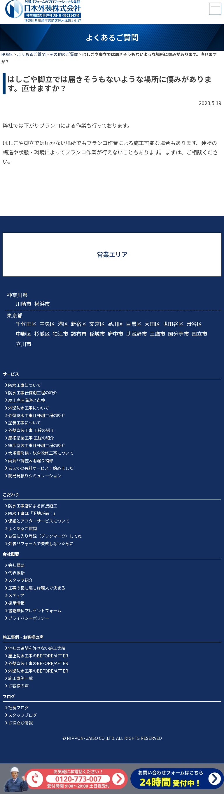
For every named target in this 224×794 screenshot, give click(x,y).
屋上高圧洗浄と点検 (26, 400)
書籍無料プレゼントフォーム (34, 610)
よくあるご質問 (31, 54)
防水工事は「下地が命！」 (32, 513)
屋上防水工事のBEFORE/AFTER (38, 655)
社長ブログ (18, 707)
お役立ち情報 (20, 722)
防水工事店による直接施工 (32, 505)
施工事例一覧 (20, 678)
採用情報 (16, 603)
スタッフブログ (22, 715)
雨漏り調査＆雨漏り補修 (30, 460)
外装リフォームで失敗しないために (41, 543)
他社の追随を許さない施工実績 (36, 648)
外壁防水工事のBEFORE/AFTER (38, 671)
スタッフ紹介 (20, 580)
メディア (16, 595)
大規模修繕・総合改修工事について (41, 453)
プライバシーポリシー (28, 618)
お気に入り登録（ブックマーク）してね (45, 536)
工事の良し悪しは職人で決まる (36, 588)
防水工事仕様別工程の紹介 (32, 392)
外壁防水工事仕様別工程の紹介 (36, 415)
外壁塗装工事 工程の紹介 (31, 430)
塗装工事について (24, 422)
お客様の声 (18, 685)
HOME (7, 54)
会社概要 (16, 565)
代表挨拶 (16, 572)
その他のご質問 (64, 54)
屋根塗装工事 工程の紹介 (31, 438)
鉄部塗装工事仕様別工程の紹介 (36, 445)
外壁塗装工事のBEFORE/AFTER (38, 663)
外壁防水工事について (28, 408)
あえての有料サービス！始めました (40, 468)
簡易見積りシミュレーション (34, 475)
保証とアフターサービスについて (38, 521)
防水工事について (24, 385)
